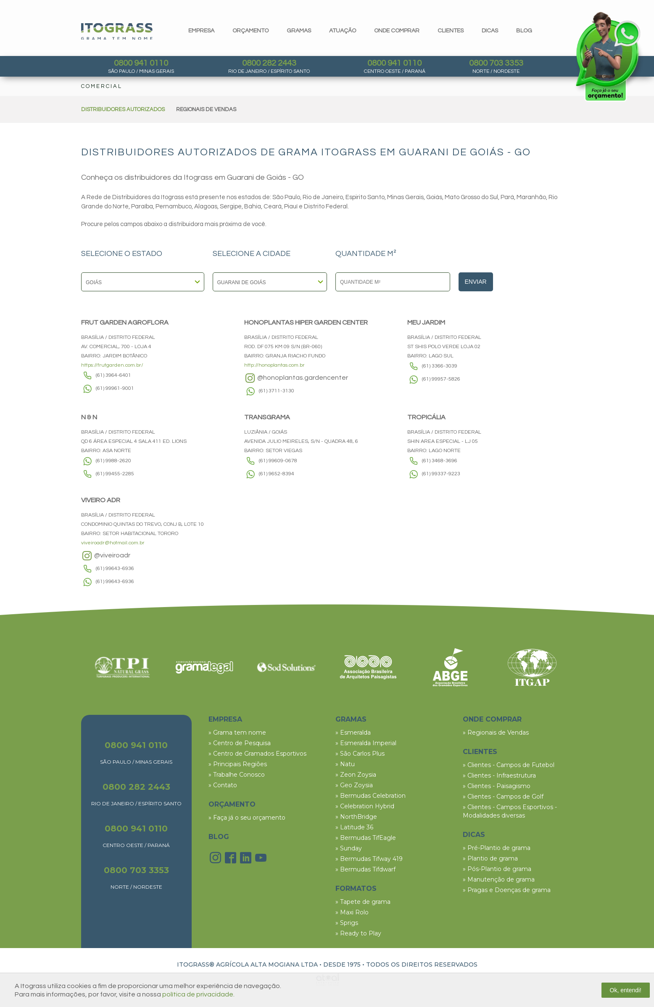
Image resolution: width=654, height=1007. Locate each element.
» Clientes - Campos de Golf (503, 796)
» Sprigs (346, 923)
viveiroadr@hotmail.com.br (113, 543)
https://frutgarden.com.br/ (112, 365)
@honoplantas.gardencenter (296, 378)
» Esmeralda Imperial (365, 743)
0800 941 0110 (141, 63)
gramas (299, 31)
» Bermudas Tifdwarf (365, 869)
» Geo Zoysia (354, 785)
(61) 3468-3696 (439, 461)
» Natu (345, 764)
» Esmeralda (353, 732)
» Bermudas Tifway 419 (369, 859)
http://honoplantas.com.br (274, 365)
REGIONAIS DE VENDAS (206, 109)
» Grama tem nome (237, 732)
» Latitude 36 (354, 827)
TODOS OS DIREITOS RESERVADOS (421, 964)
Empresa (201, 31)
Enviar (476, 281)
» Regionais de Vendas (496, 732)
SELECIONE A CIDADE (251, 254)
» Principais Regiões (237, 764)
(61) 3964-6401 (113, 375)
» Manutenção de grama (499, 879)
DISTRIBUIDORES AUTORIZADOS (123, 109)
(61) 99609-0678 (278, 461)
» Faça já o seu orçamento (246, 817)
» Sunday (348, 848)
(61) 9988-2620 (113, 461)
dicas (490, 31)
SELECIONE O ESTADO (121, 254)
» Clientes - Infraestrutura (499, 775)
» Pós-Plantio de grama (497, 869)
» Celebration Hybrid (364, 806)
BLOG (218, 837)
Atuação (342, 31)
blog (524, 31)
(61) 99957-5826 (441, 379)
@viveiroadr (105, 555)
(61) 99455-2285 (115, 474)
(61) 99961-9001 (115, 388)
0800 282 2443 (269, 63)
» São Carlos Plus (360, 753)
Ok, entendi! (626, 990)
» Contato (222, 785)
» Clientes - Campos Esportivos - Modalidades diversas (510, 811)
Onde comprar (396, 31)
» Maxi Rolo (352, 912)
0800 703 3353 (496, 63)
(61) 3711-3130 (276, 391)
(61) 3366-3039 (439, 366)
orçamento (250, 31)
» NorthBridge (356, 817)
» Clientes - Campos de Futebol (508, 765)
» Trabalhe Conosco (236, 774)
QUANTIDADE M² (365, 254)
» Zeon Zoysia (355, 774)
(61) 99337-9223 (441, 474)
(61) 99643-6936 (115, 568)
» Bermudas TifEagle (365, 838)
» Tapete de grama (362, 902)
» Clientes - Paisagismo (496, 786)
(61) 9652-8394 (276, 474)
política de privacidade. (198, 994)
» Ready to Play (358, 933)
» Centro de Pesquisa (239, 743)
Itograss (117, 31)
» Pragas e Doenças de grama (507, 890)
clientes (451, 31)
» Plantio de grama (490, 858)
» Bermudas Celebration (370, 795)
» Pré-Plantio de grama (496, 848)
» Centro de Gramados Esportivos (257, 753)
